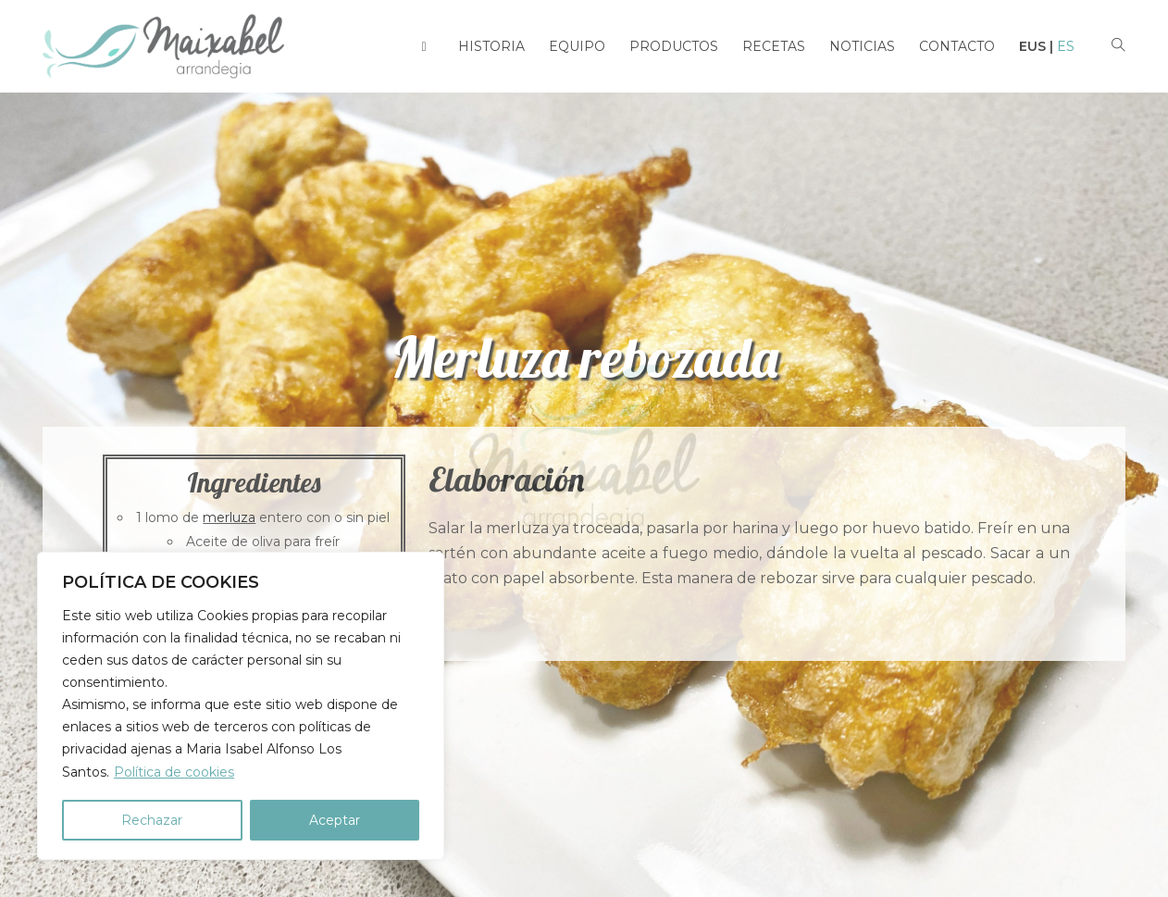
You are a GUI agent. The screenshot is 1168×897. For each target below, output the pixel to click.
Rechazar (151, 820)
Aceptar (334, 820)
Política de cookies (174, 772)
